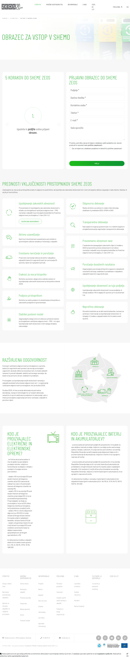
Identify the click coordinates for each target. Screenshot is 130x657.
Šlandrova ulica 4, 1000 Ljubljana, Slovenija (16, 638)
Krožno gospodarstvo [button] (54, 4)
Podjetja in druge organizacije (60, 611)
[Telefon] (97, 113)
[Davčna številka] (97, 98)
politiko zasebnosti (95, 145)
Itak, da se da (42, 601)
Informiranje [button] (73, 4)
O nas (76, 576)
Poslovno (117, 7)
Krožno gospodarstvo (25, 577)
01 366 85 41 (45, 638)
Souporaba (23, 603)
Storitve (14, 18)
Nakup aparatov (25, 609)
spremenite (16, 656)
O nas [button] (85, 4)
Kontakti (77, 600)
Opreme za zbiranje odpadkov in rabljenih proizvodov (6, 608)
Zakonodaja (42, 612)
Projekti (40, 584)
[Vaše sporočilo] (97, 132)
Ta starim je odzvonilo (97, 577)
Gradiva (40, 606)
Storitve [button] (38, 4)
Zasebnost (28, 646)
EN (127, 7)
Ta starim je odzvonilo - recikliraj (96, 586)
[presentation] (84, 155)
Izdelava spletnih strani (44, 646)
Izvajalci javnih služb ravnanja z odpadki (62, 600)
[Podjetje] (97, 90)
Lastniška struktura (77, 585)
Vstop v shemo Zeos (6, 585)
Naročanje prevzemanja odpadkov (6, 595)
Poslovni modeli (25, 620)
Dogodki (40, 595)
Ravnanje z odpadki (23, 590)
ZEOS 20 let (93, 6)
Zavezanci (60, 592)
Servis (22, 615)
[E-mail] (97, 120)
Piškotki (34, 646)
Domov (5, 18)
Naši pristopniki (79, 606)
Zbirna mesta (24, 584)
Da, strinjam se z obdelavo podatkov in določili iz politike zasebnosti (97, 148)
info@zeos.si (64, 638)
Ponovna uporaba (25, 598)
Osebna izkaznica (77, 593)
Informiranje (43, 576)
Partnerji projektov (60, 585)
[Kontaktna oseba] (97, 105)
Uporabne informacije (42, 624)
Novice (40, 589)
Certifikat (41, 618)
